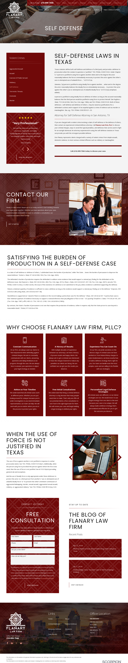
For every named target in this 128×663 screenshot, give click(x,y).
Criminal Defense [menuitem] (56, 10)
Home (50, 619)
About (67, 619)
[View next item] (28, 149)
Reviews (83, 3)
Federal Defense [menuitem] (70, 10)
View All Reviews (25, 157)
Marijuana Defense (54, 629)
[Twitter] (16, 643)
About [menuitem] (47, 10)
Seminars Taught (105, 3)
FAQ (58, 3)
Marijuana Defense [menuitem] (84, 10)
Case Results (72, 3)
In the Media (92, 3)
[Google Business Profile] (21, 643)
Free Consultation (112, 10)
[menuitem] (26, 69)
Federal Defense (71, 624)
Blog (63, 3)
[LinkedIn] (12, 643)
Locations (68, 629)
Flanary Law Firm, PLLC (104, 125)
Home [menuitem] (40, 10)
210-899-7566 (47, 3)
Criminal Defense (54, 624)
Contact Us (118, 3)
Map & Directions (96, 636)
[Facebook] (7, 643)
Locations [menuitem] (96, 10)
